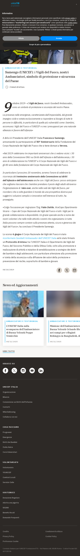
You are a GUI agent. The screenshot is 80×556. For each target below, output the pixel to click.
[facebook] (59, 271)
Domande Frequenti (11, 518)
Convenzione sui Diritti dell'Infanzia (17, 402)
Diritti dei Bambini (10, 442)
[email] (74, 271)
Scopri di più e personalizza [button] (40, 45)
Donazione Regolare (11, 498)
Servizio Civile (8, 482)
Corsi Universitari (10, 452)
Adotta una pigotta (11, 503)
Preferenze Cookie (10, 541)
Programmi (7, 432)
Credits (6, 531)
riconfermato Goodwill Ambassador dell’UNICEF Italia (30, 238)
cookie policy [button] (72, 23)
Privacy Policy (8, 536)
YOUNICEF (7, 472)
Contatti (6, 407)
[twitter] (67, 271)
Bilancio (6, 397)
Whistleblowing (9, 412)
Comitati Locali (9, 477)
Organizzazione (9, 392)
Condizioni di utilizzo (54, 531)
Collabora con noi (10, 417)
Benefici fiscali (9, 513)
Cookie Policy (51, 536)
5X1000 (6, 508)
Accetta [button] (59, 38)
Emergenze (7, 437)
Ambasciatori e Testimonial (21, 68)
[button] (76, 4)
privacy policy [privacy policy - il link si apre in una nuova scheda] (70, 18)
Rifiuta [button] (21, 38)
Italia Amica (8, 447)
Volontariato (8, 467)
